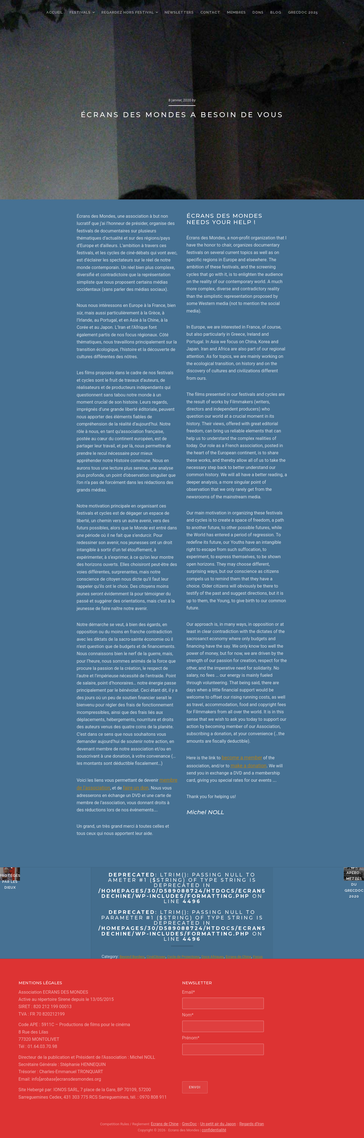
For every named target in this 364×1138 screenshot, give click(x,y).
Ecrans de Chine (249, 955)
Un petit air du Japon (217, 1123)
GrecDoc (191, 1123)
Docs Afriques (220, 955)
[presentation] (224, 1067)
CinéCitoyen (158, 955)
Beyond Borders (132, 955)
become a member (240, 757)
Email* (188, 991)
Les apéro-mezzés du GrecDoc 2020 (319, 919)
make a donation (247, 764)
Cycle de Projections (188, 955)
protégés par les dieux (45, 919)
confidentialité (214, 1128)
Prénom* (191, 1036)
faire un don (132, 787)
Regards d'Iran (248, 1123)
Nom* (188, 1013)
